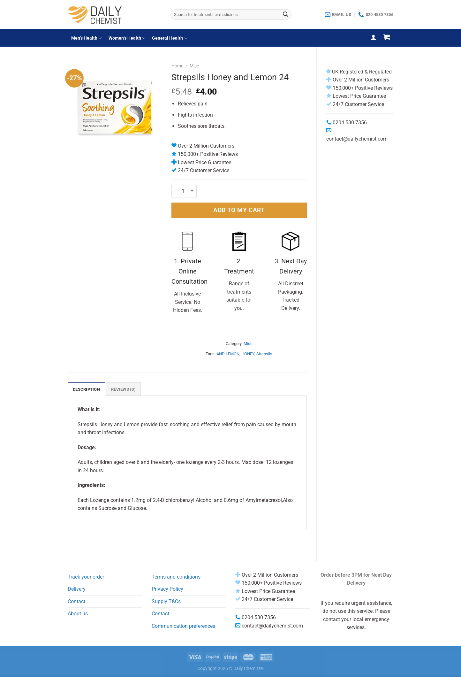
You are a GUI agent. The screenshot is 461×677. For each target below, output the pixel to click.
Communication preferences (183, 626)
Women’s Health (127, 38)
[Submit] (285, 14)
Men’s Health (86, 38)
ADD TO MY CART (239, 210)
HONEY (247, 353)
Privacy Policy (167, 589)
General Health (169, 38)
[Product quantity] (183, 191)
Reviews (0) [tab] (123, 389)
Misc (194, 65)
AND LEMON (227, 353)
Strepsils (264, 353)
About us (78, 614)
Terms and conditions (176, 577)
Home (177, 65)
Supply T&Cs (166, 601)
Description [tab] (86, 389)
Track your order (86, 577)
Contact (76, 601)
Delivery (77, 589)
